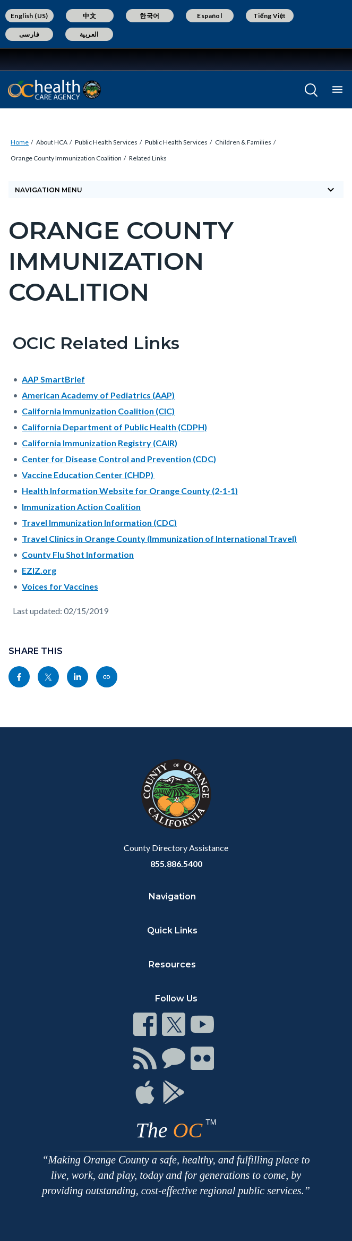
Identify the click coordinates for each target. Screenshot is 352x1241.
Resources (172, 964)
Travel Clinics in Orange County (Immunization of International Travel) (159, 538)
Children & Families (243, 142)
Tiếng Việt (269, 16)
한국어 (149, 16)
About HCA (51, 142)
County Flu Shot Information (78, 554)
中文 (89, 16)
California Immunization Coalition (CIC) (98, 411)
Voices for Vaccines (60, 586)
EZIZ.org (39, 570)
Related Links (148, 158)
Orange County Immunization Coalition (66, 158)
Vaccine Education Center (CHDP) (88, 475)
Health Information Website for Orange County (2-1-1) (130, 491)
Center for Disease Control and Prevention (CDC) (119, 459)
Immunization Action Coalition (81, 507)
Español (209, 16)
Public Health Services (106, 142)
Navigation (172, 896)
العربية (89, 34)
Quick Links (172, 930)
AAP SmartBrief (53, 379)
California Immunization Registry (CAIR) (99, 443)
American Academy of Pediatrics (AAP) (98, 395)
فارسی (29, 34)
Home (20, 142)
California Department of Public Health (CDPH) (114, 427)
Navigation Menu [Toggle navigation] (176, 189)
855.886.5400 (176, 863)
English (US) (29, 16)
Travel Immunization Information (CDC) (99, 522)
